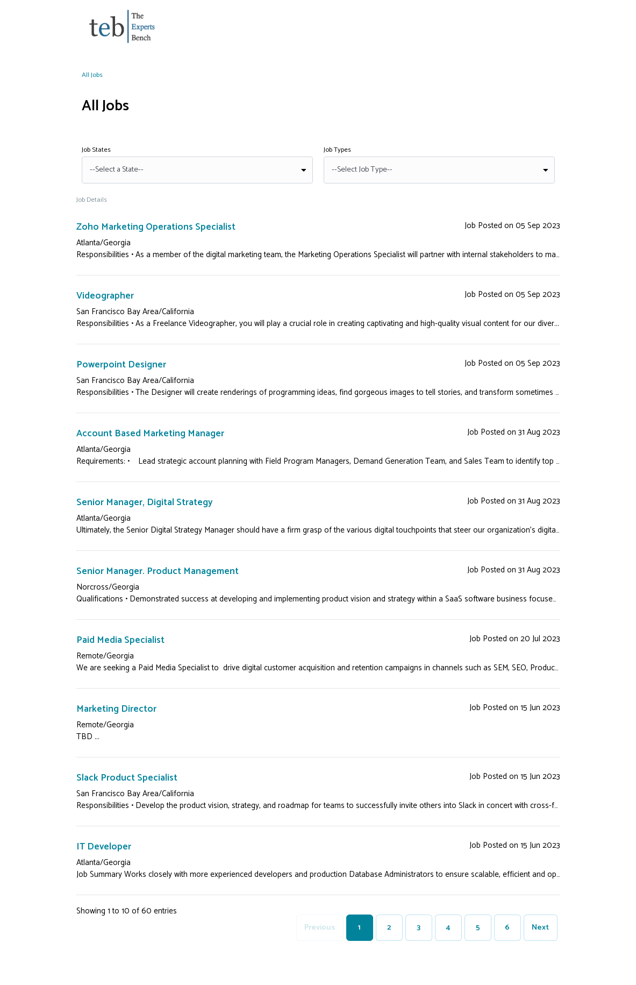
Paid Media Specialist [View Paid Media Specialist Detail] (121, 640)
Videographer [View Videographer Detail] (105, 296)
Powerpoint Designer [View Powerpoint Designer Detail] (121, 365)
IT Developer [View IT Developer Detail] (104, 847)
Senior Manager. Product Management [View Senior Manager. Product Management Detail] (158, 571)
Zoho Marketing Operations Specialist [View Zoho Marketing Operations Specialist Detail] (157, 227)
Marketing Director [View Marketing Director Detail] (116, 709)
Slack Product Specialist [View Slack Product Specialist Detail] (127, 778)
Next (540, 927)
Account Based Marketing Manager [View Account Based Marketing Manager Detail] (151, 434)
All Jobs (92, 75)
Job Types (337, 150)
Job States (96, 150)
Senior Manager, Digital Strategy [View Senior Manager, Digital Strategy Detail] (144, 502)
